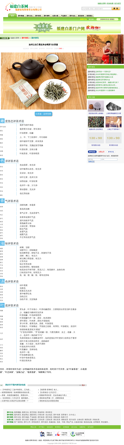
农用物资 (96, 422)
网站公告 (33, 427)
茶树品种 (56, 417)
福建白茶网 (102, 3)
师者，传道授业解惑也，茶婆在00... (15, 395)
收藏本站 (82, 427)
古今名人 (72, 415)
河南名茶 (96, 420)
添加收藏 (110, 3)
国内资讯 (35, 38)
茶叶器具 (44, 422)
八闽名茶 (17, 420)
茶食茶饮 (41, 412)
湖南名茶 (64, 420)
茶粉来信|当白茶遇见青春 (49, 401)
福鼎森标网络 (84, 440)
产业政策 (33, 417)
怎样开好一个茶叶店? (103, 72)
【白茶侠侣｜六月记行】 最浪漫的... (16, 398)
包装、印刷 (61, 422)
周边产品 (69, 422)
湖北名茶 (56, 420)
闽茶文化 (25, 412)
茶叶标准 (41, 417)
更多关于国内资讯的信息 (15, 385)
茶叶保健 (25, 417)
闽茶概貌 (17, 412)
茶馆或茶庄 (35, 422)
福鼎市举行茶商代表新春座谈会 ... (108, 88)
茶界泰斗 (64, 415)
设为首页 (117, 3)
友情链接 (66, 427)
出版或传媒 (78, 422)
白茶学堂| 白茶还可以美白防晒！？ (15, 401)
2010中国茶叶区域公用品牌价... (107, 74)
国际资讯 (33, 415)
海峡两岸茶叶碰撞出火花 (104, 77)
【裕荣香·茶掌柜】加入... (49, 390)
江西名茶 (48, 420)
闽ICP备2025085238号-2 (67, 440)
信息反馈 (50, 427)
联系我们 (58, 427)
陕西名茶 (88, 420)
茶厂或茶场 (18, 422)
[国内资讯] (91, 72)
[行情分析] (91, 74)
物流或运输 (88, 422)
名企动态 (48, 415)
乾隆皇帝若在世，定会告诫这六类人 (53, 395)
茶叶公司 (27, 422)
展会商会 (25, 415)
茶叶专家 (56, 415)
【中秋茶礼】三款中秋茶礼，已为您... (16, 390)
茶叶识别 (17, 417)
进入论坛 (74, 427)
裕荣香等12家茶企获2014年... (106, 85)
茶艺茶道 (33, 412)
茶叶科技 (48, 417)
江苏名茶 (41, 420)
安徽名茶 (33, 420)
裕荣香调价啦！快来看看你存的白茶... (16, 392)
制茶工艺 (64, 417)
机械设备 (52, 422)
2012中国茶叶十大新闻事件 (105, 90)
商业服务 (104, 422)
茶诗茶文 (48, 412)
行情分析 (41, 415)
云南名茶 (80, 420)
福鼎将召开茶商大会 (103, 80)
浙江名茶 (25, 420)
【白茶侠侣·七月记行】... (49, 392)
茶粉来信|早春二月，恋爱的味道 (51, 398)
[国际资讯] (91, 77)
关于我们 (41, 427)
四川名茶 (72, 420)
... (100, 420)
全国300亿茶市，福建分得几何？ (107, 82)
